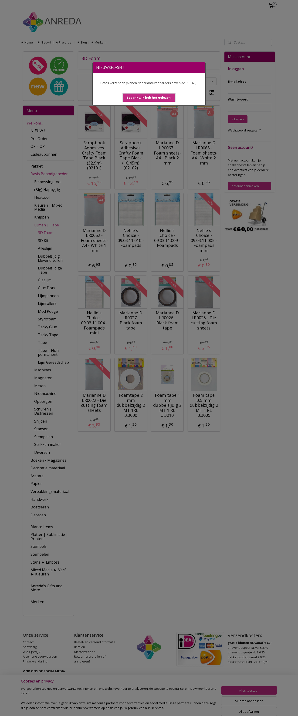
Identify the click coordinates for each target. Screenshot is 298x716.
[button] (149, 97)
